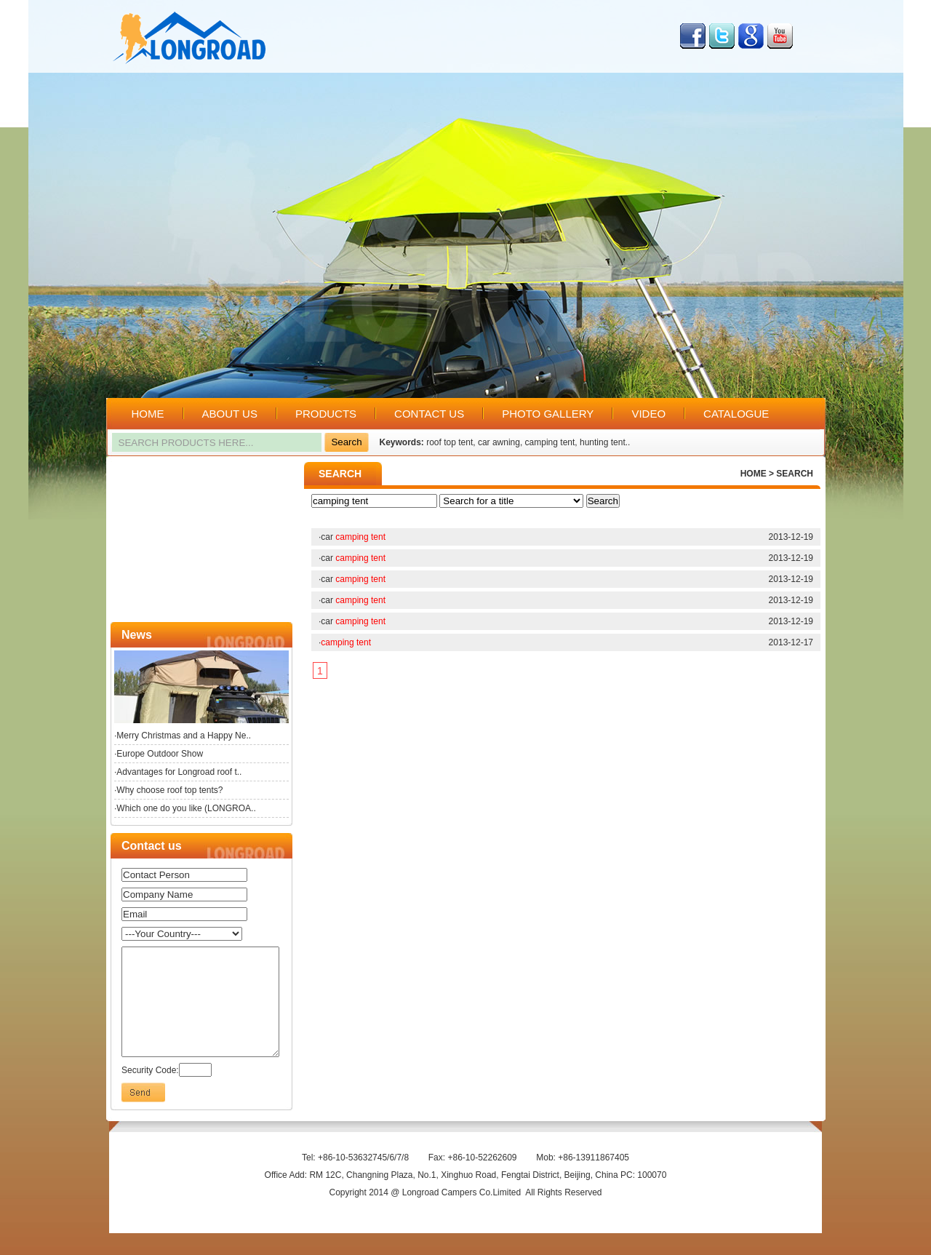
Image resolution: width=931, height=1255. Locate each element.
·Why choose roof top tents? (168, 790)
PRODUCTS (325, 413)
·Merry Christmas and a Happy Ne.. (182, 735)
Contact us (151, 846)
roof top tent (449, 442)
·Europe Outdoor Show (158, 754)
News (136, 635)
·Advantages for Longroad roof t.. (177, 772)
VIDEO (648, 413)
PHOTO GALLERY (548, 413)
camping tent (550, 442)
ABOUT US (229, 413)
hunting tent (603, 442)
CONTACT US (429, 413)
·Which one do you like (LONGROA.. (185, 808)
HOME (148, 413)
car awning (499, 442)
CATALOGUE (736, 413)
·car (352, 537)
